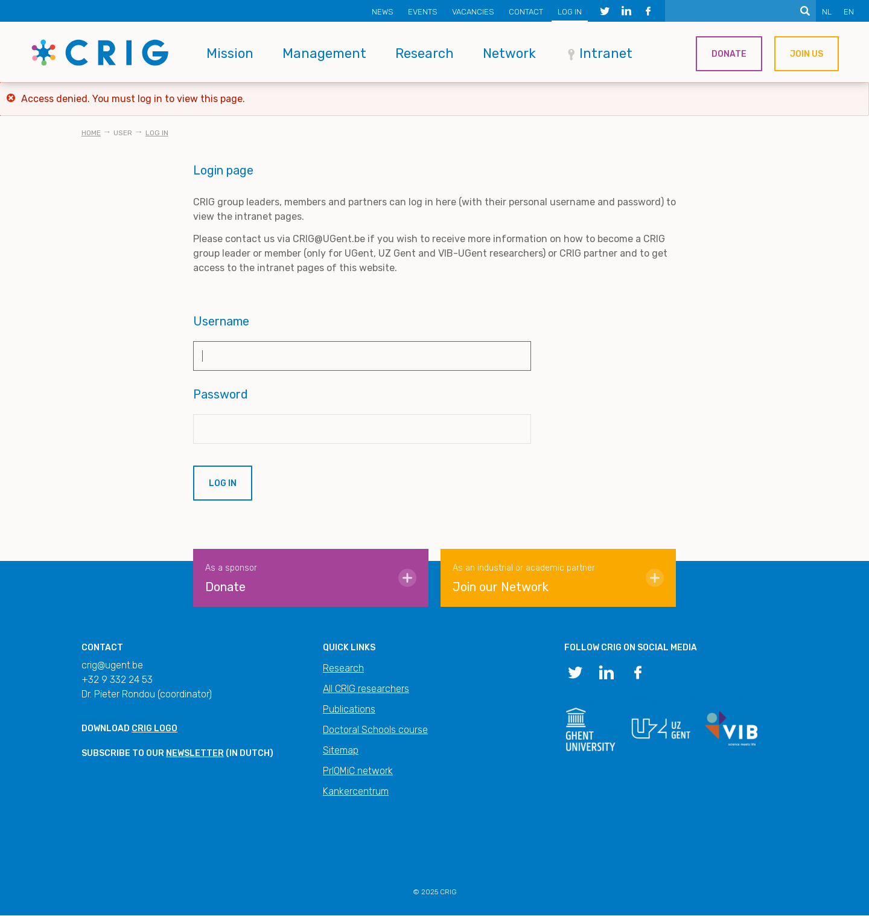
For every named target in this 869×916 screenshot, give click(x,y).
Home (91, 133)
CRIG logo (154, 728)
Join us (806, 54)
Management (324, 53)
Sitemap (340, 750)
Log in (570, 11)
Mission (229, 53)
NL (827, 11)
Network (509, 53)
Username (221, 321)
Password (220, 394)
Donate (728, 54)
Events (423, 11)
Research (424, 53)
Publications (349, 709)
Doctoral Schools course (375, 729)
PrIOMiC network (358, 771)
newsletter (195, 753)
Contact (526, 11)
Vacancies (473, 11)
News (382, 11)
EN (849, 11)
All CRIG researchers (366, 688)
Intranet (605, 53)
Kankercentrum (356, 791)
